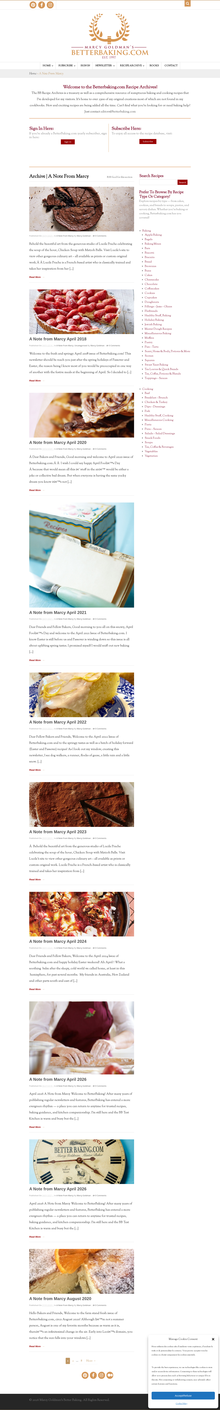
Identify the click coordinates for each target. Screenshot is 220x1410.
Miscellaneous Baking (158, 334)
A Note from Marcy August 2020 (60, 1298)
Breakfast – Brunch (156, 398)
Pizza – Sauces (153, 429)
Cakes (148, 275)
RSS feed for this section (119, 177)
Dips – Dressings (155, 407)
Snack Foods (152, 438)
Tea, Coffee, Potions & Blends (163, 374)
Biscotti (149, 253)
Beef (147, 393)
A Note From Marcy (65, 235)
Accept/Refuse (183, 1395)
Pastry (148, 343)
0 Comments (100, 235)
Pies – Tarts (151, 347)
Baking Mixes (153, 244)
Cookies (150, 293)
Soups (149, 443)
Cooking (147, 389)
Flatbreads (151, 311)
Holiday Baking (154, 320)
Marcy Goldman (84, 235)
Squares (150, 360)
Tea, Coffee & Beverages (159, 447)
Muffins (149, 338)
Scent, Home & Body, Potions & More (167, 351)
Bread (148, 262)
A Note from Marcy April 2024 (57, 941)
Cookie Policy (181, 1403)
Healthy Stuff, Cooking (159, 416)
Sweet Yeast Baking (156, 365)
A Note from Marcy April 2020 (57, 442)
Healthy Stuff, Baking (158, 316)
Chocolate (151, 284)
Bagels (148, 240)
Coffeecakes (152, 289)
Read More (35, 277)
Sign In (67, 141)
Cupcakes (151, 298)
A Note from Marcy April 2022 (57, 722)
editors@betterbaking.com (118, 112)
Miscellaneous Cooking (159, 420)
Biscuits (150, 257)
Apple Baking (153, 235)
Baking (146, 231)
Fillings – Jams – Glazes (158, 307)
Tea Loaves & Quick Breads (161, 369)
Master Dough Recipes (158, 329)
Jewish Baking (153, 325)
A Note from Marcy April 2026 (57, 1079)
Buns (148, 271)
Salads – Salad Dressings (160, 434)
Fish (147, 411)
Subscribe (148, 141)
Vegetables (151, 452)
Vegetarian (151, 456)
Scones (149, 356)
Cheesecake (152, 280)
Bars (147, 248)
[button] (213, 1339)
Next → (91, 1361)
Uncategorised (80, 345)
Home (32, 73)
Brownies (150, 266)
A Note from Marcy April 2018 (57, 339)
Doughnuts (152, 302)
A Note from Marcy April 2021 (57, 612)
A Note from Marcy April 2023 (57, 831)
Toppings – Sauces (156, 378)
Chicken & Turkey (156, 402)
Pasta (148, 425)
